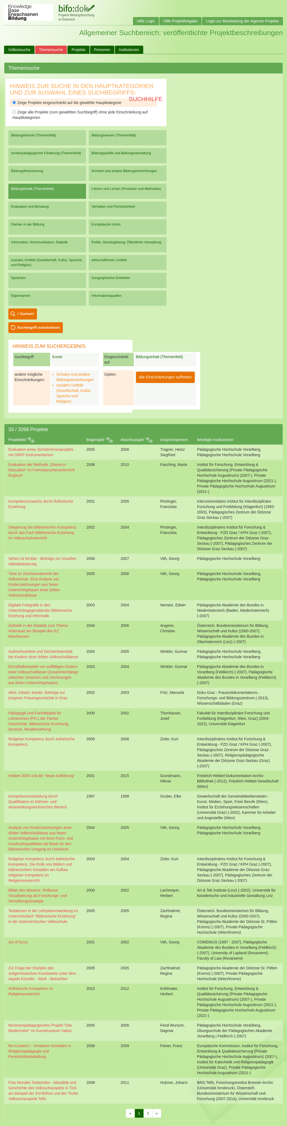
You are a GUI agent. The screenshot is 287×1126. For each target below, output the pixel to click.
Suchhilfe (146, 99)
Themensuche (51, 50)
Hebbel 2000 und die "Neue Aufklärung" (41, 776)
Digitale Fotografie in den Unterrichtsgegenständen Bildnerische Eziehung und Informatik (40, 610)
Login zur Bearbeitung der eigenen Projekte (242, 21)
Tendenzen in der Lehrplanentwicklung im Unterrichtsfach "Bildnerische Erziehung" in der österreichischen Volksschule (43, 916)
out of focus (18, 942)
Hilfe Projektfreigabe (180, 21)
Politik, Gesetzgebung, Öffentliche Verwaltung (126, 242)
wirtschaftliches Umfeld (109, 260)
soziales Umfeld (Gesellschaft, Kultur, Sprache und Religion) (46, 262)
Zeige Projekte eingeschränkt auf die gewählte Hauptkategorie (66, 102)
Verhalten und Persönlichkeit (113, 206)
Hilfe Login (146, 21)
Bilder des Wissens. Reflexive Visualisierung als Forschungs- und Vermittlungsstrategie (37, 895)
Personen (102, 50)
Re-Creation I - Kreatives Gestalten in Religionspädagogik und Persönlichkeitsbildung (39, 1051)
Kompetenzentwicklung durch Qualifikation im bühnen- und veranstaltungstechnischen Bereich (37, 801)
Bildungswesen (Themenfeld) (113, 135)
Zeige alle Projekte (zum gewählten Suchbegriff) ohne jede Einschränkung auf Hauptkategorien (80, 115)
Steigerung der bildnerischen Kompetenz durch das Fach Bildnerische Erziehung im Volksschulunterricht (42, 532)
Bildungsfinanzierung (27, 171)
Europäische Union (106, 224)
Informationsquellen (106, 296)
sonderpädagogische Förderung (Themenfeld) (46, 153)
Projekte (78, 50)
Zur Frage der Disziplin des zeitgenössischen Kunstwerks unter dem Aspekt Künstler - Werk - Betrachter (42, 973)
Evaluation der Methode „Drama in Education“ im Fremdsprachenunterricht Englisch (41, 470)
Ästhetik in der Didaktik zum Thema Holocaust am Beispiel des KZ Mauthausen (38, 630)
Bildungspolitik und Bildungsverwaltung (121, 153)
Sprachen (18, 278)
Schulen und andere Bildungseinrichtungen (124, 171)
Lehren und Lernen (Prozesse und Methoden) (126, 189)
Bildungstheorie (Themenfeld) (33, 135)
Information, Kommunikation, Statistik (39, 242)
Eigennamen (20, 296)
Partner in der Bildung (27, 224)
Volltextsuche (19, 50)
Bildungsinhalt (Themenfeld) (32, 189)
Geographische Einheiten (110, 278)
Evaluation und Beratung (30, 206)
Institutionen (129, 50)
